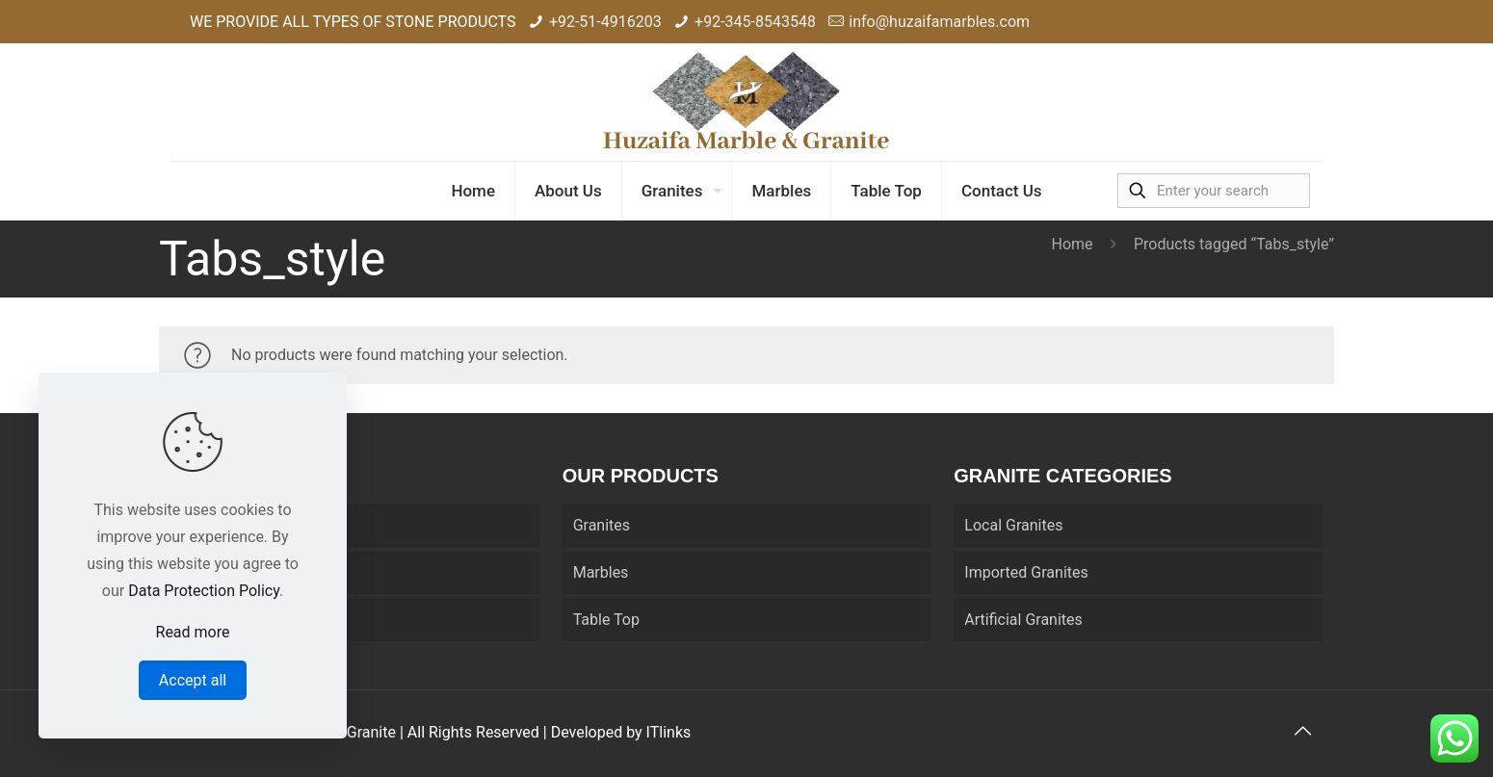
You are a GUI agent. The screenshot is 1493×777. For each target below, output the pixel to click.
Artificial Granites (1023, 619)
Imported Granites (1025, 572)
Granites (601, 525)
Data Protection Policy (203, 591)
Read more (193, 632)
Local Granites (1013, 525)
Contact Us (219, 619)
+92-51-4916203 (605, 22)
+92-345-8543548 (755, 22)
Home (1071, 244)
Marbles (601, 572)
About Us (212, 572)
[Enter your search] (1213, 190)
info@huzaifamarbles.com (939, 22)
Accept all (192, 680)
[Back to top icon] (1302, 731)
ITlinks (669, 732)
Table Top (606, 619)
